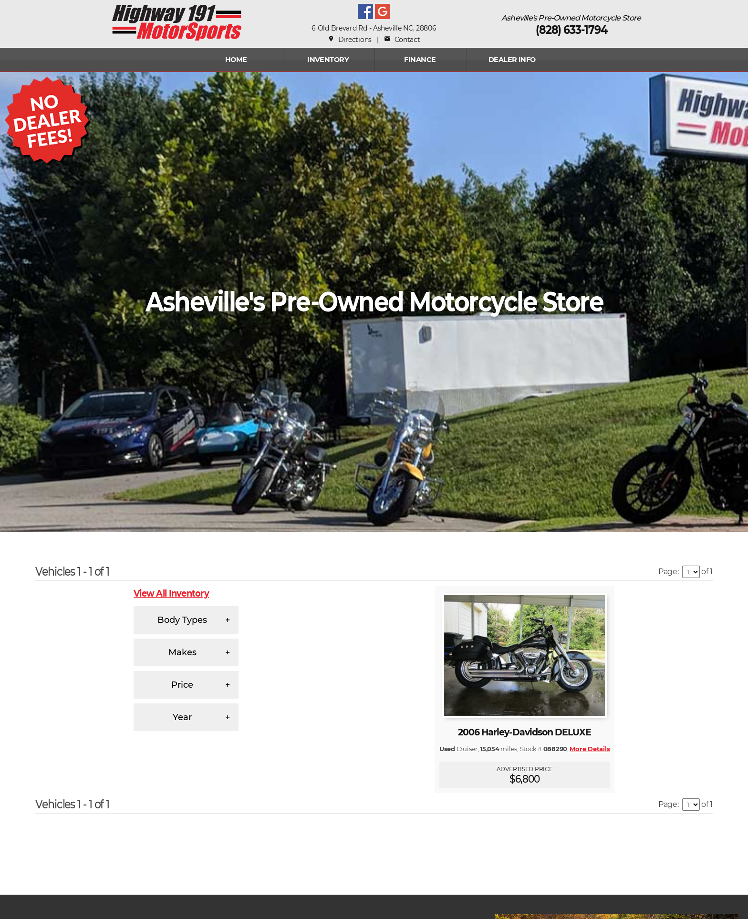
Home (236, 59)
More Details (590, 749)
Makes (182, 652)
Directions (350, 39)
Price (182, 685)
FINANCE (420, 59)
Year (182, 717)
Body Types (182, 620)
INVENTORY (328, 59)
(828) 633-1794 (571, 29)
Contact (402, 39)
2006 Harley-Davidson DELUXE (524, 732)
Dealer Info (512, 59)
